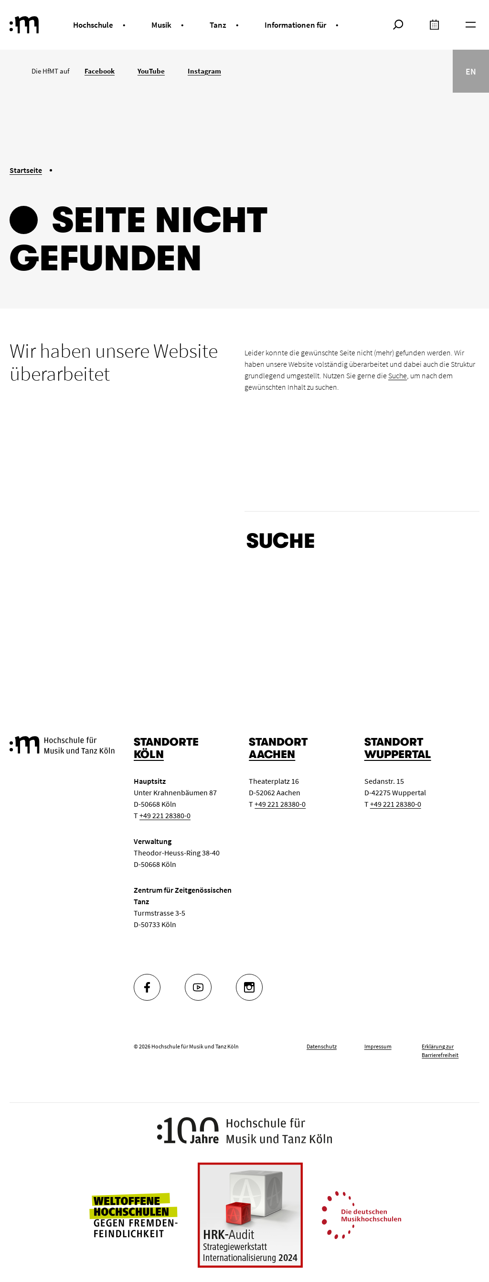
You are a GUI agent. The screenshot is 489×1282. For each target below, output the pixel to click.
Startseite (26, 170)
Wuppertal (397, 754)
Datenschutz (322, 1046)
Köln (149, 754)
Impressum (378, 1046)
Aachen (272, 754)
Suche (397, 375)
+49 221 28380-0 (165, 815)
